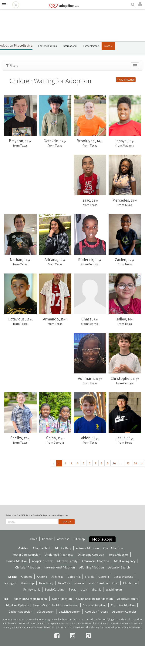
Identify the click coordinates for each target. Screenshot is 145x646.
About (34, 539)
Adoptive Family (67, 561)
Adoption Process (96, 611)
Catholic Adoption (20, 611)
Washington (114, 589)
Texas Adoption (119, 554)
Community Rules (33, 627)
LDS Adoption (45, 611)
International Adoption (59, 567)
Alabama (26, 576)
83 (128, 463)
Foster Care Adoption (26, 554)
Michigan (10, 583)
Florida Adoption (17, 561)
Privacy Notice (11, 627)
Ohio (115, 583)
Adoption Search (119, 567)
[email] (32, 521)
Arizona (42, 576)
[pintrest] (88, 636)
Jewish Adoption (69, 611)
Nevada (79, 583)
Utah (84, 589)
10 (114, 463)
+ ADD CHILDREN (126, 79)
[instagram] (73, 636)
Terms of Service (133, 623)
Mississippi (28, 583)
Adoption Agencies (124, 611)
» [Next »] (142, 463)
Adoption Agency (124, 561)
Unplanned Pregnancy (59, 554)
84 (135, 463)
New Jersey (46, 583)
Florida (89, 576)
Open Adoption (113, 548)
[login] (140, 4)
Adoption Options (17, 605)
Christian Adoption (27, 567)
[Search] (133, 5)
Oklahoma (130, 583)
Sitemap (79, 539)
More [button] (108, 46)
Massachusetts (123, 576)
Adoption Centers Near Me (31, 599)
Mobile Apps (102, 539)
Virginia (96, 589)
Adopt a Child (41, 548)
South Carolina (54, 589)
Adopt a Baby (63, 548)
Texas (72, 589)
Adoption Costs (42, 561)
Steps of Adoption (94, 605)
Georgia (104, 576)
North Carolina (98, 583)
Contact (47, 539)
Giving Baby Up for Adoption (94, 599)
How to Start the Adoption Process (56, 605)
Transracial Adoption (95, 561)
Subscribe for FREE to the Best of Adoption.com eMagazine (37, 515)
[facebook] (57, 636)
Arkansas (57, 576)
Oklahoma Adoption (91, 554)
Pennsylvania (31, 589)
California (74, 576)
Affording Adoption (91, 567)
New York (64, 583)
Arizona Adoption (87, 548)
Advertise (63, 539)
